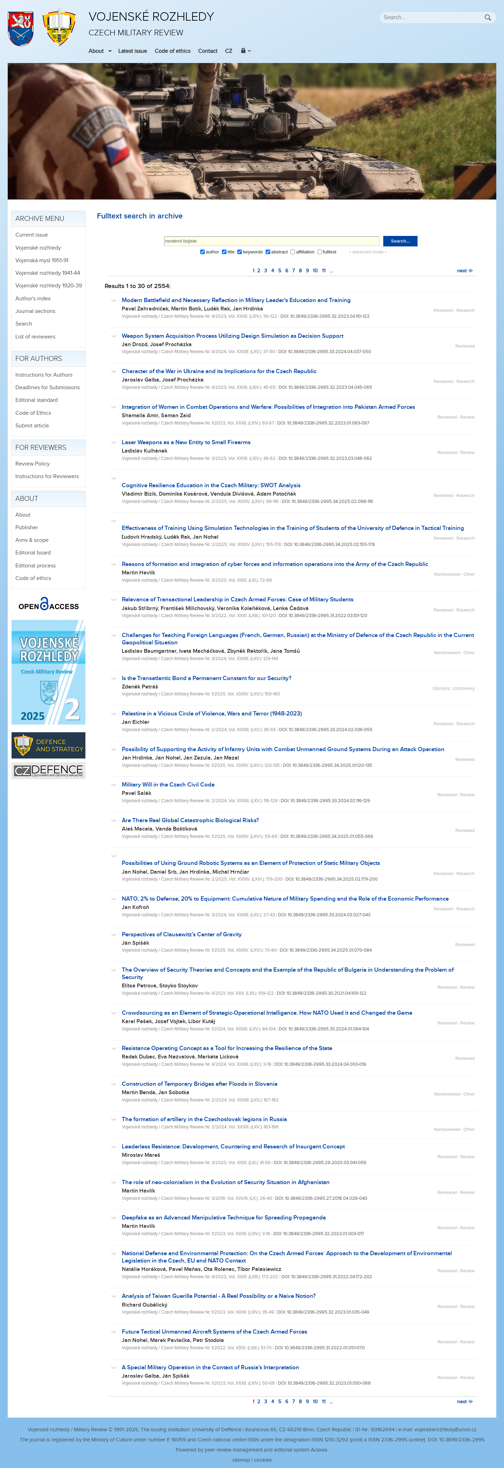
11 (324, 271)
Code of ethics (172, 51)
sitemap (241, 1460)
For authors (38, 359)
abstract (279, 251)
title (231, 251)
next (465, 271)
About (96, 51)
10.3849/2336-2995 (462, 1440)
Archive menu (39, 219)
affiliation (305, 251)
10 (315, 271)
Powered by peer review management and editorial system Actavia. (252, 1450)
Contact (207, 51)
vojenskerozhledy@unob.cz (445, 1430)
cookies (263, 1460)
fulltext (330, 251)
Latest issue (132, 51)
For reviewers (40, 447)
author (212, 251)
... (331, 271)
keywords (252, 251)
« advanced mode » (368, 252)
